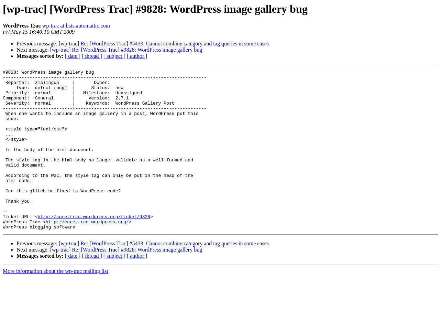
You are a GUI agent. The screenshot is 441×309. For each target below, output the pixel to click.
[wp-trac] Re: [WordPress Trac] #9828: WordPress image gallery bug (126, 50)
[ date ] (72, 56)
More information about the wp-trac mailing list (55, 303)
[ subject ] (114, 56)
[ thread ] (92, 56)
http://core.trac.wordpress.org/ (87, 252)
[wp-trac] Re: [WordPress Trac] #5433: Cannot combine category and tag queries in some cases (164, 43)
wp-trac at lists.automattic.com (76, 26)
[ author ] (137, 56)
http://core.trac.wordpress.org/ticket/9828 (93, 246)
